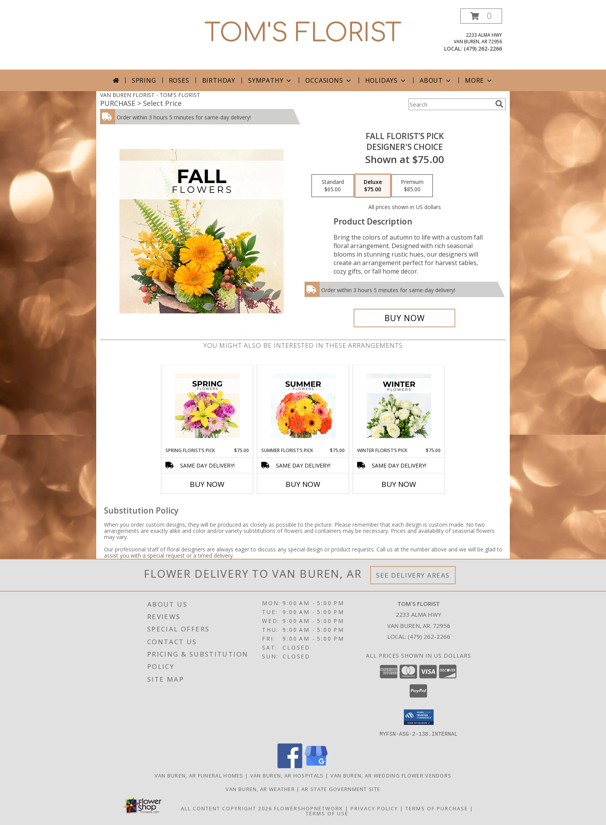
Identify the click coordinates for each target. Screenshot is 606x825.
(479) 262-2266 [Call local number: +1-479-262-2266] (483, 48)
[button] (481, 16)
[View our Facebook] (289, 765)
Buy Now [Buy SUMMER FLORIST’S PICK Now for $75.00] (303, 484)
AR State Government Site (340, 788)
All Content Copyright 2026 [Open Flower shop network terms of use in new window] (226, 808)
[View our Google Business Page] (316, 765)
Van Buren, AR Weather (260, 788)
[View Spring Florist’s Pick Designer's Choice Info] (207, 406)
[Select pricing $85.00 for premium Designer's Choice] (412, 186)
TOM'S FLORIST (303, 33)
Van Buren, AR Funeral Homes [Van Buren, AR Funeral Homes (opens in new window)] (199, 775)
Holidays (386, 80)
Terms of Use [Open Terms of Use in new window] (327, 813)
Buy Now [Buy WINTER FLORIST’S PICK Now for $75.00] (398, 484)
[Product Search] (450, 104)
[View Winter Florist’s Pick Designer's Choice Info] (399, 406)
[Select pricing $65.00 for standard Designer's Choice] (333, 186)
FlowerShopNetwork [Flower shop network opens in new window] (308, 808)
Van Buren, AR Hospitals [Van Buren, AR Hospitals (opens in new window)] (287, 775)
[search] (499, 104)
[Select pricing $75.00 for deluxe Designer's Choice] (373, 186)
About (436, 80)
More (479, 80)
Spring (144, 80)
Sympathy (270, 80)
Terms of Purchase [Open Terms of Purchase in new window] (436, 808)
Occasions (328, 80)
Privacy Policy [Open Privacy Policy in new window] (374, 808)
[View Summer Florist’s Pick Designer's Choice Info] (303, 406)
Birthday (218, 80)
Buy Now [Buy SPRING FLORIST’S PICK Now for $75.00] (207, 484)
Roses (179, 80)
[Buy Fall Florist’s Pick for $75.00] (404, 318)
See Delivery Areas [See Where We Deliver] (413, 575)
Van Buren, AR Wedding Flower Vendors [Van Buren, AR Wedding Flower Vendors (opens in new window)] (391, 775)
